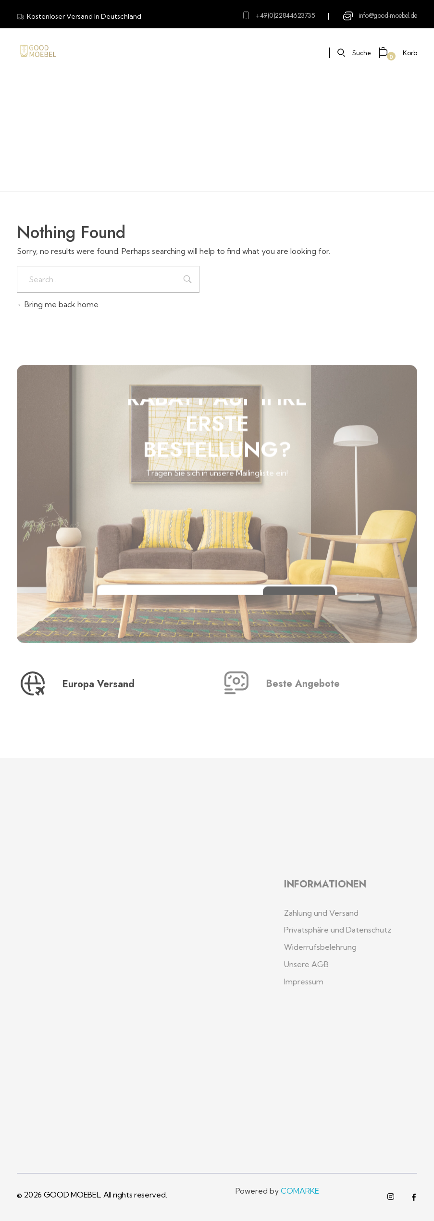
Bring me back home (58, 304)
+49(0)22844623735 (285, 15)
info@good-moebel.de (388, 15)
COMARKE (300, 1191)
